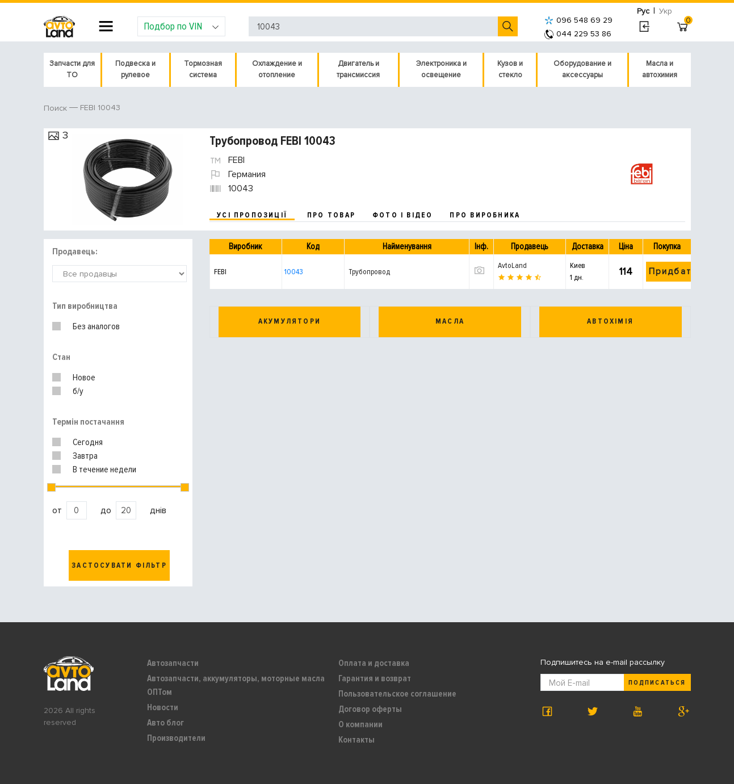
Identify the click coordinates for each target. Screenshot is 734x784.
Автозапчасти (173, 663)
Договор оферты (370, 709)
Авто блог (165, 723)
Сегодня (88, 442)
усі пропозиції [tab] (252, 215)
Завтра (85, 456)
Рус (643, 11)
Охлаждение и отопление (277, 69)
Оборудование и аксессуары (582, 69)
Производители (176, 738)
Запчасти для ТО (72, 69)
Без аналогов (96, 326)
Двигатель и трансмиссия (358, 69)
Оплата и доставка (373, 663)
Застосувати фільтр (119, 565)
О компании (360, 724)
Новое (84, 377)
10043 (293, 271)
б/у (78, 391)
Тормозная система (203, 69)
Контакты (356, 740)
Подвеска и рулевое (135, 69)
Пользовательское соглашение (397, 694)
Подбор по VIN (181, 26)
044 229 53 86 (577, 34)
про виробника (485, 215)
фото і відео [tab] (402, 215)
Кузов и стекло (510, 69)
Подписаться (656, 682)
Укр (665, 11)
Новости (162, 707)
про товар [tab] (331, 215)
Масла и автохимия (659, 69)
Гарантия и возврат (374, 678)
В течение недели (104, 469)
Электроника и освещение (441, 69)
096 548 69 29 (578, 20)
